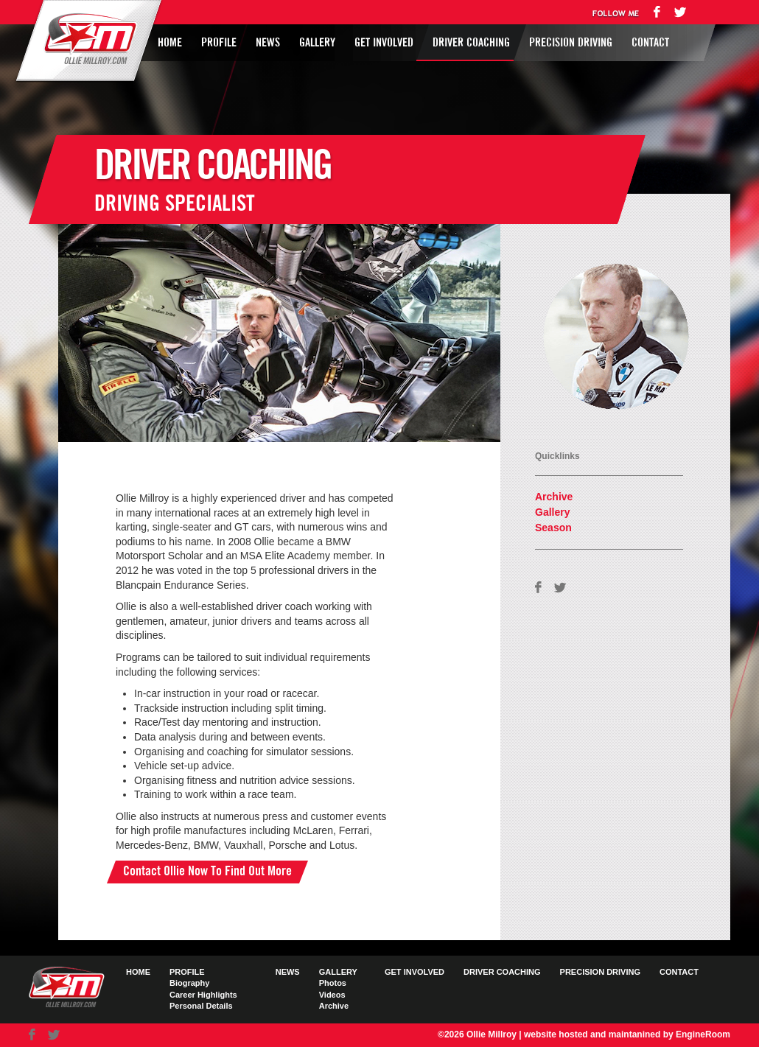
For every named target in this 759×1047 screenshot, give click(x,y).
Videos (332, 994)
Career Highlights (203, 994)
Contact (650, 43)
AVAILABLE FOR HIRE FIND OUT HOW (570, 351)
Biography (189, 982)
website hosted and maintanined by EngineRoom (627, 1034)
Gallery (317, 43)
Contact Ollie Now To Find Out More (207, 871)
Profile (219, 43)
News (268, 43)
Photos (332, 982)
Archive (554, 497)
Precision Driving (570, 43)
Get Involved (383, 43)
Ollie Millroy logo (86, 40)
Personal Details (201, 1005)
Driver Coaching (471, 43)
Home (170, 43)
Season (553, 527)
